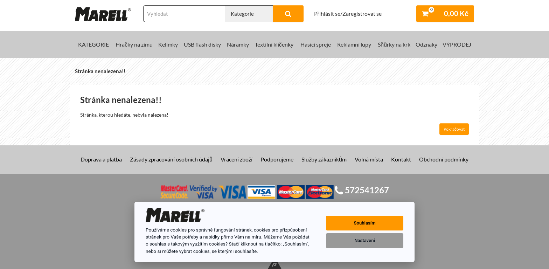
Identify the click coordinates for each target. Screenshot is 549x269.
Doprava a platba (101, 159)
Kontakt (401, 159)
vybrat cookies (194, 251)
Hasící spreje (315, 44)
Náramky (238, 44)
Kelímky (168, 44)
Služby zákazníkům (324, 159)
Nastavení (364, 240)
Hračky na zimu (134, 44)
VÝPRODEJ (457, 44)
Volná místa (369, 159)
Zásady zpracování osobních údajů (171, 159)
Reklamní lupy (354, 44)
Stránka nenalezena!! (100, 71)
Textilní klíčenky (274, 44)
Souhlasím (365, 223)
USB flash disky (202, 44)
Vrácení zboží (236, 159)
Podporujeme (276, 159)
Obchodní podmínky (443, 159)
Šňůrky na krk (394, 44)
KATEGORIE (93, 44)
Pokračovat (454, 129)
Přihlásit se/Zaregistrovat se (348, 13)
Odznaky (426, 44)
